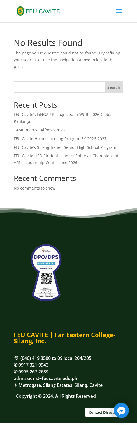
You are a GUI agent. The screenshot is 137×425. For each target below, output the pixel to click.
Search (113, 87)
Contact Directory (104, 412)
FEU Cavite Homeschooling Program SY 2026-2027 (60, 138)
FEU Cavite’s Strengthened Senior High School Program (65, 147)
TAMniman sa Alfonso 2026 (39, 130)
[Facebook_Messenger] (121, 410)
